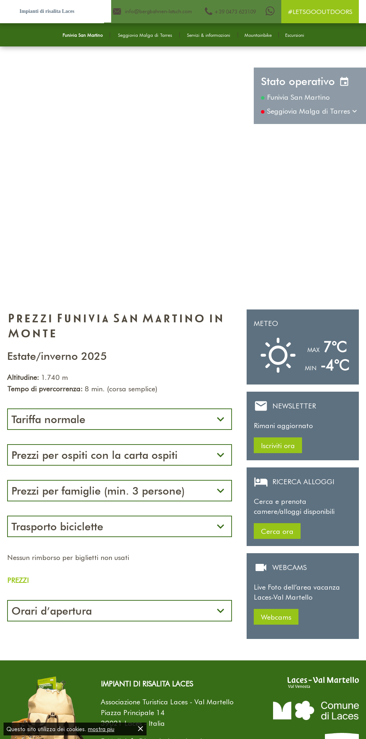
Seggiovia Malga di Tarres (145, 35)
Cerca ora (277, 531)
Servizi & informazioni (208, 35)
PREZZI (18, 580)
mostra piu (101, 729)
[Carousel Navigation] (183, 174)
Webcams (276, 616)
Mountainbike (258, 35)
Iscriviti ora (278, 445)
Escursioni (294, 35)
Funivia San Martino (83, 35)
